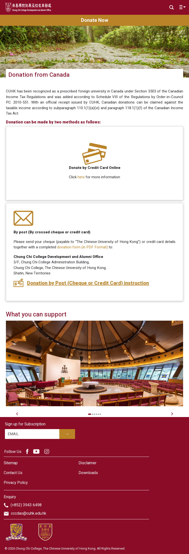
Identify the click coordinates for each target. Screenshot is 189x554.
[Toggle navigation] (181, 8)
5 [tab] (98, 414)
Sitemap (11, 463)
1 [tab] (89, 414)
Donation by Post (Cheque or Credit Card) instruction (88, 283)
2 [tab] (92, 414)
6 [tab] (100, 414)
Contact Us (13, 473)
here (81, 177)
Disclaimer (87, 463)
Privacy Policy (16, 483)
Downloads (88, 473)
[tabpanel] (94, 363)
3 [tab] (94, 414)
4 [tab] (96, 414)
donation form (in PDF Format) (82, 247)
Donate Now (94, 20)
